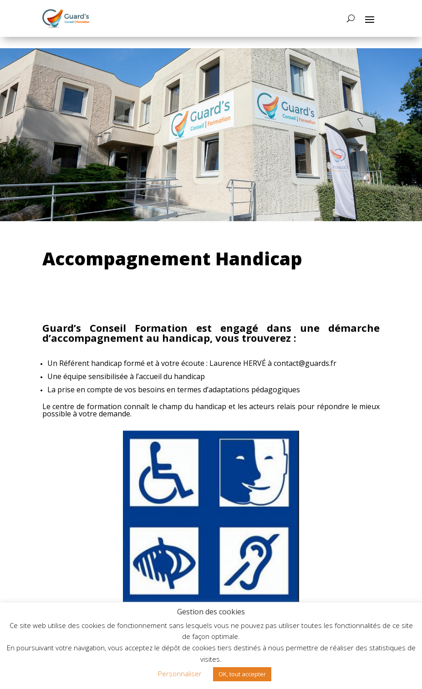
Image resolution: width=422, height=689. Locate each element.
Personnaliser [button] (180, 673)
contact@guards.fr (305, 363)
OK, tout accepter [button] (242, 674)
